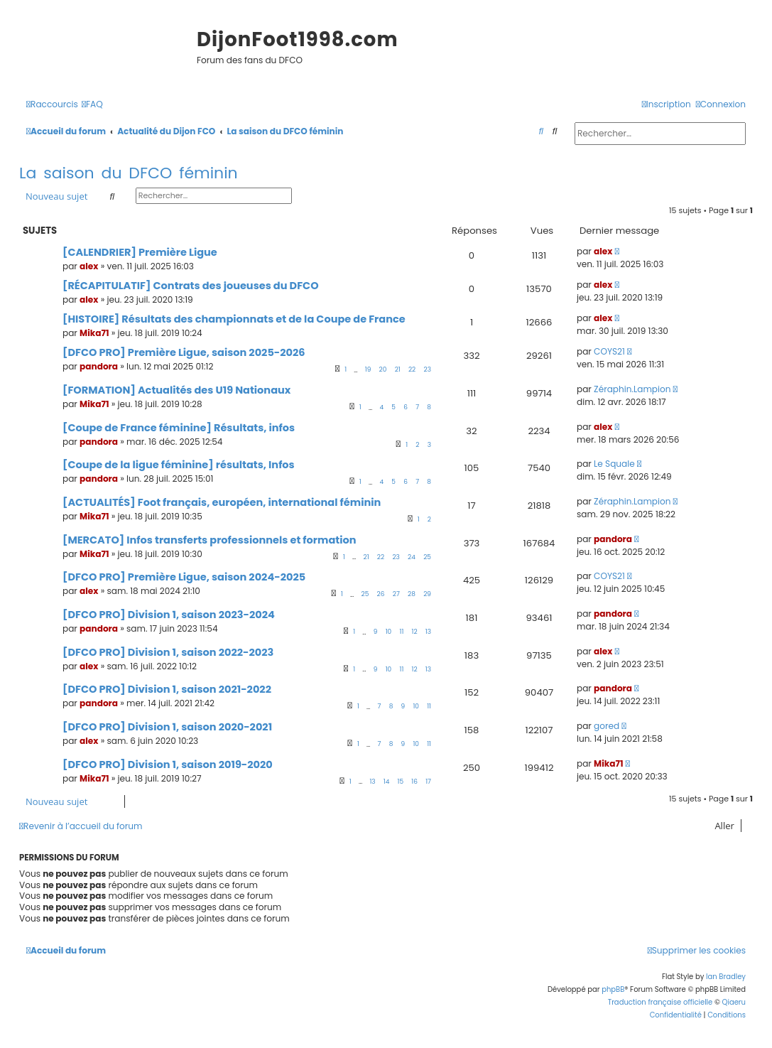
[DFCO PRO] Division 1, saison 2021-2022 (166, 689)
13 (428, 631)
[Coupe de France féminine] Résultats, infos (178, 428)
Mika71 (94, 333)
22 (411, 369)
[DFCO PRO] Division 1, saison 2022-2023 (167, 652)
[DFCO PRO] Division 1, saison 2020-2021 (167, 727)
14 (387, 781)
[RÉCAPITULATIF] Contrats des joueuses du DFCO (190, 286)
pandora (99, 366)
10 (389, 631)
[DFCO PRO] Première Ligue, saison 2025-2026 (183, 352)
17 (428, 781)
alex (89, 266)
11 (402, 631)
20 (383, 369)
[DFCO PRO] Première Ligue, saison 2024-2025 (183, 577)
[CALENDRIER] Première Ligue (139, 252)
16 (414, 781)
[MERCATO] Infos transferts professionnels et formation (209, 540)
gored (606, 726)
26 (381, 594)
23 (427, 369)
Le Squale (614, 464)
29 (427, 594)
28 (411, 594)
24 (411, 557)
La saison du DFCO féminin (128, 173)
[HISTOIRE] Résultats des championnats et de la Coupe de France (234, 319)
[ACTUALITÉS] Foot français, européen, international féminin (221, 502)
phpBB (613, 989)
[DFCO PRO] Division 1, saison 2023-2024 (168, 614)
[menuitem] (92, 104)
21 (398, 369)
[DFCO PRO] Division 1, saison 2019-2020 (167, 764)
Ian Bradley (726, 976)
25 (427, 557)
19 (368, 369)
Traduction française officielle (660, 1002)
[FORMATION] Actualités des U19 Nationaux (176, 390)
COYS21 (609, 351)
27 (396, 594)
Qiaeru (734, 1002)
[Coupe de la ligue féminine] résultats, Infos (178, 465)
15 (401, 781)
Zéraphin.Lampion (632, 389)
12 (415, 631)
